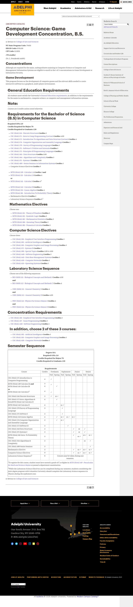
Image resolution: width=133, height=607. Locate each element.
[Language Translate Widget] (18, 584)
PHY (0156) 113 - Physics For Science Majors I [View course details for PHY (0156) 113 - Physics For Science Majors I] (29, 301)
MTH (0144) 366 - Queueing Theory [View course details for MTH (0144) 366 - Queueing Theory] (26, 222)
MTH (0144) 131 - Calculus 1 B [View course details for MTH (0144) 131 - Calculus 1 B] (22, 175)
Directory (107, 138)
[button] (113, 2)
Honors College (109, 112)
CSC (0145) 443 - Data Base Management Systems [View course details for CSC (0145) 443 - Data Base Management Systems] (31, 257)
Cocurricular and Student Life (113, 53)
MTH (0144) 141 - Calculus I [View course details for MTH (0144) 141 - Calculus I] (21, 181)
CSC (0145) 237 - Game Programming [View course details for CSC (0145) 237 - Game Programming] (25, 321)
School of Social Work (111, 101)
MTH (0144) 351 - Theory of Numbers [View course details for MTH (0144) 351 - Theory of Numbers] (27, 213)
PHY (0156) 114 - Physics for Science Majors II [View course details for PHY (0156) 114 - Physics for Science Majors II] (30, 307)
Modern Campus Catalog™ (88, 596)
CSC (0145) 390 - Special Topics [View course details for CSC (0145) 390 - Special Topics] (24, 251)
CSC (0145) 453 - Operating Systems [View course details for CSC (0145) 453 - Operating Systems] (26, 263)
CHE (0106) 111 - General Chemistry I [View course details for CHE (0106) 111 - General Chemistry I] (26, 289)
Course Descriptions (110, 64)
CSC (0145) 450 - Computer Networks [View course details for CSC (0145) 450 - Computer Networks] (26, 260)
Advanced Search (110, 27)
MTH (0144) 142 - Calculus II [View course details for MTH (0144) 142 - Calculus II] (22, 187)
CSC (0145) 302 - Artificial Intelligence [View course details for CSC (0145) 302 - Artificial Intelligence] (27, 242)
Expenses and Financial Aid (113, 128)
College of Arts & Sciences (112, 70)
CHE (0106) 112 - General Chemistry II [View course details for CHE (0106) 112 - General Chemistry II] (27, 295)
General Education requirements (54, 96)
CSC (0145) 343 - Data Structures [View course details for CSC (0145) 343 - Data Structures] (23, 154)
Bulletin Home (109, 32)
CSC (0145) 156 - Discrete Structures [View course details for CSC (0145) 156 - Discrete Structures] (24, 133)
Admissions (108, 122)
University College (110, 106)
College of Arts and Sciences (27, 42)
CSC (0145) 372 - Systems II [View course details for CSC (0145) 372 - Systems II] (22, 248)
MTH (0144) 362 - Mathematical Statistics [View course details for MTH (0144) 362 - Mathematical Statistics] (28, 219)
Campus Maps (108, 143)
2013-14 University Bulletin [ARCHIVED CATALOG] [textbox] (77, 16)
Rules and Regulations (111, 133)
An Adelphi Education (111, 43)
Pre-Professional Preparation (113, 117)
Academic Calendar (110, 38)
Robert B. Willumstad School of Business (114, 84)
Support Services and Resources (114, 48)
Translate (21, 587)
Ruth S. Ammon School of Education (116, 90)
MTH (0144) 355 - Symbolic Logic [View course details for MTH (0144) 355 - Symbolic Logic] (25, 216)
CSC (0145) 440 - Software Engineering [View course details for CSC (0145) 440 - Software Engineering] (27, 254)
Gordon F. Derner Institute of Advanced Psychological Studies (114, 76)
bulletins (40, 596)
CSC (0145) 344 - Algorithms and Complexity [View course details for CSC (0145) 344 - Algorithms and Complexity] (28, 157)
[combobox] (81, 16)
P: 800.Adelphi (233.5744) (24, 536)
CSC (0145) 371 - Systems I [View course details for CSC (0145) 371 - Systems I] (21, 160)
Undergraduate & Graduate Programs (116, 59)
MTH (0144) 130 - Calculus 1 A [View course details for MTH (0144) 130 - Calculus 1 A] (22, 172)
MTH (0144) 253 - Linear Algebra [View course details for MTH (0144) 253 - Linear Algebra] (23, 190)
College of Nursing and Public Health (116, 96)
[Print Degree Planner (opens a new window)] (88, 25)
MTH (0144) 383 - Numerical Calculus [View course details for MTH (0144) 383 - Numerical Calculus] (27, 225)
